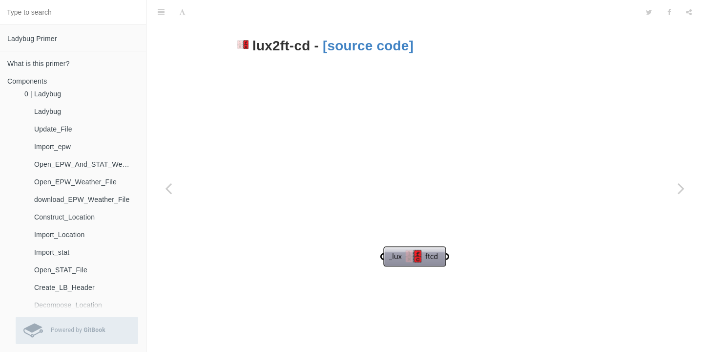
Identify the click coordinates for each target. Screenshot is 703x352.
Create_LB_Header (64, 287)
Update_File (53, 129)
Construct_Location (64, 217)
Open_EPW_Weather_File (75, 182)
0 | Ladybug (42, 94)
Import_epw (52, 147)
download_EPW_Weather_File (81, 199)
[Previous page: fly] (168, 188)
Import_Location (59, 235)
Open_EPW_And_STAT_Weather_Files (86, 164)
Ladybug (47, 111)
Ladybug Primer (32, 39)
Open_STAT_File (60, 270)
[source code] (368, 21)
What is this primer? (38, 63)
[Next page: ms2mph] (681, 188)
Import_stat (51, 252)
